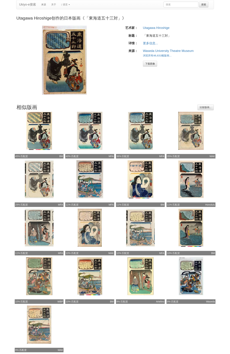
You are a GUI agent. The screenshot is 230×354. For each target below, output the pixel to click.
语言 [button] (65, 4)
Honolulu (210, 204)
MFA (111, 156)
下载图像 (150, 63)
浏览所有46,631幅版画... (157, 55)
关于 (53, 4)
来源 (43, 4)
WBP (60, 301)
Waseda (210, 301)
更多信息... (150, 43)
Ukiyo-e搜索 (27, 4)
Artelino (160, 301)
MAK (212, 156)
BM (61, 156)
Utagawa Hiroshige (156, 28)
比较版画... (205, 107)
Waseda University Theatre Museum (168, 51)
